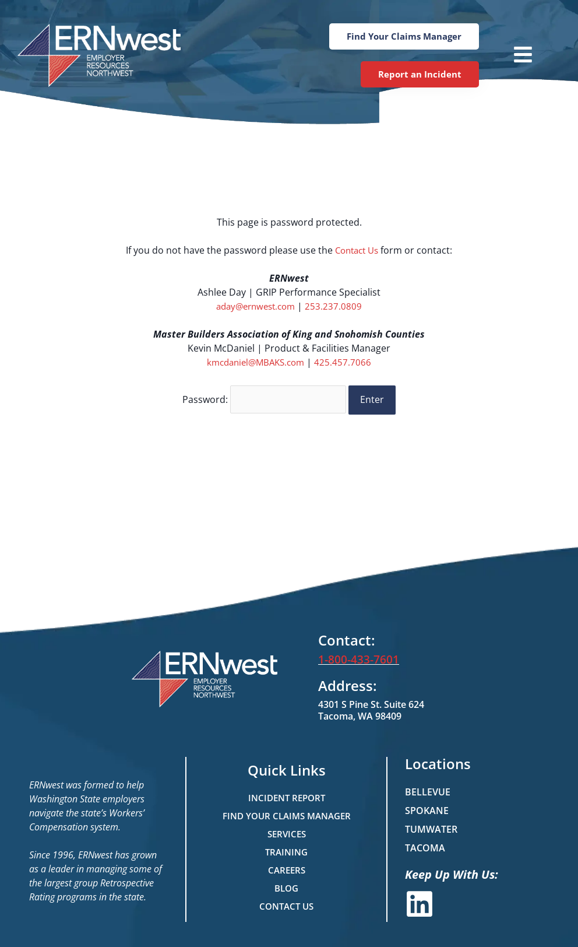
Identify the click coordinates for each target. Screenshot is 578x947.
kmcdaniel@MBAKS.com (255, 362)
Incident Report (286, 793)
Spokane (427, 806)
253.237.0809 (337, 306)
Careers (286, 866)
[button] (512, 55)
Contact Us (357, 250)
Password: (264, 397)
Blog (286, 884)
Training (286, 848)
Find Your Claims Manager (287, 812)
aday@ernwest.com (256, 306)
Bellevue (427, 787)
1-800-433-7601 (355, 656)
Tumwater (431, 825)
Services (286, 830)
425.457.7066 (346, 362)
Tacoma (425, 843)
